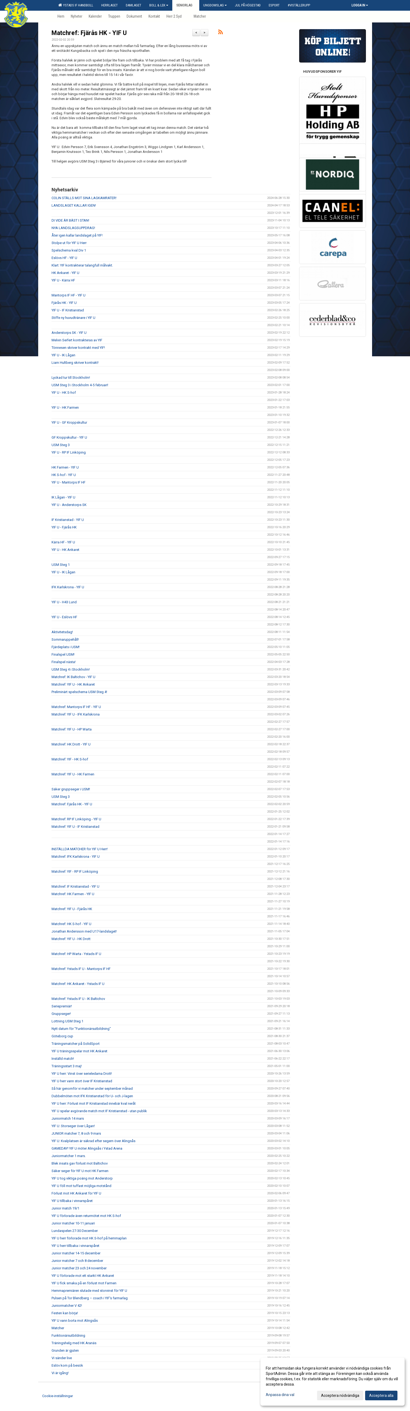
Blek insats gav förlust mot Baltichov (80, 1163)
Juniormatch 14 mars (68, 1118)
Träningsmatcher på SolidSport (76, 1044)
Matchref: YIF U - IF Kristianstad (75, 827)
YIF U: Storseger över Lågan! (73, 1126)
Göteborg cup (62, 1036)
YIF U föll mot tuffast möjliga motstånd (81, 1186)
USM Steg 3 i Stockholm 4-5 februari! (80, 385)
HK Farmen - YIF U (65, 467)
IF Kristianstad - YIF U (68, 520)
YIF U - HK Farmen (65, 407)
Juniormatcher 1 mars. (69, 1156)
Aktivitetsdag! (62, 632)
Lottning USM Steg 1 (67, 1021)
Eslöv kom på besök (67, 1365)
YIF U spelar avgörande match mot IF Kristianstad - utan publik (99, 1111)
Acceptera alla (381, 1395)
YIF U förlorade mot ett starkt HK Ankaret (83, 1276)
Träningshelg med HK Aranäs (74, 1343)
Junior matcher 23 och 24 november (79, 1268)
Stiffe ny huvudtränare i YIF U (73, 318)
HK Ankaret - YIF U (65, 273)
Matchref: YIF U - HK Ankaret (73, 684)
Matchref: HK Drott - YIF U (71, 744)
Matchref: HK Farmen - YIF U (73, 894)
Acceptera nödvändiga (340, 1395)
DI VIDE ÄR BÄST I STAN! (70, 220)
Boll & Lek (158, 5)
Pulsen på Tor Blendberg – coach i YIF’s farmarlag (90, 1298)
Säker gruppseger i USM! (71, 789)
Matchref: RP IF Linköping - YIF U (76, 819)
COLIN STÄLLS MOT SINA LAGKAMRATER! (84, 198)
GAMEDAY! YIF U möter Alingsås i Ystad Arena (87, 1148)
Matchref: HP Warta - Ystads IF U (76, 954)
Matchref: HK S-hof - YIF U (71, 924)
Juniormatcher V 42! (67, 1306)
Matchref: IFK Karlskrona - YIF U (76, 857)
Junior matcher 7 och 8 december (77, 1261)
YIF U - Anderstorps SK (69, 505)
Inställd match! (63, 1059)
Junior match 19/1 (65, 1208)
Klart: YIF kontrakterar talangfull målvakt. (82, 265)
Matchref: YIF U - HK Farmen (73, 774)
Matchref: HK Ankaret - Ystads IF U (78, 984)
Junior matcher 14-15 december (76, 1253)
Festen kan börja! (65, 1313)
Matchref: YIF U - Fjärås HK (72, 909)
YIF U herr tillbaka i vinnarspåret (75, 1246)
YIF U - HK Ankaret (65, 550)
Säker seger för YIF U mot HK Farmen (80, 1171)
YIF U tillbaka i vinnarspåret (72, 1201)
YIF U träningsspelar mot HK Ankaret (79, 1051)
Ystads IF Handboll (75, 5)
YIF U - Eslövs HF (64, 617)
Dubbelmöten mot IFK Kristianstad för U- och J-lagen (92, 1096)
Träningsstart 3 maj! (67, 1066)
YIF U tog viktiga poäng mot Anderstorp (82, 1178)
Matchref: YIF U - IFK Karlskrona (76, 714)
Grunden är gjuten (65, 1350)
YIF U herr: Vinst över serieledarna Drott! (82, 1074)
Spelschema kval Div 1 (69, 250)
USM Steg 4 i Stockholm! (71, 669)
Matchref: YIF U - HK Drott (71, 939)
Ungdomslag (215, 5)
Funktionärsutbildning (68, 1335)
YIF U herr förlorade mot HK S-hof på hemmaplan (89, 1238)
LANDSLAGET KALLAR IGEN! (74, 205)
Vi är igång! (60, 1373)
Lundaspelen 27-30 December (75, 1231)
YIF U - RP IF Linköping (69, 452)
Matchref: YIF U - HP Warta (72, 729)
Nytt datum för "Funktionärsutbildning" (81, 1029)
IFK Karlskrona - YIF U (68, 587)
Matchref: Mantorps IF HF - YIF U (76, 707)
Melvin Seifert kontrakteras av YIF (77, 340)
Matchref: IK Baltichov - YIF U (73, 677)
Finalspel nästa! (64, 662)
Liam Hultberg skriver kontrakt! (75, 363)
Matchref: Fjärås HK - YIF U (89, 33)
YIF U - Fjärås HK (64, 527)
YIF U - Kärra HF (63, 280)
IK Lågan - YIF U (63, 497)
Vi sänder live (62, 1358)
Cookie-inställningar (57, 1396)
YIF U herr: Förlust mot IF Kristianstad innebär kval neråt (94, 1103)
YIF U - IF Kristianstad (68, 310)
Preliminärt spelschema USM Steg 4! (79, 692)
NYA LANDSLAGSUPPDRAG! (73, 228)
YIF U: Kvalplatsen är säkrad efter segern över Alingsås (93, 1141)
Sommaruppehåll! (65, 639)
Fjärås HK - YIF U (64, 303)
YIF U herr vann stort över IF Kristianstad (82, 1081)
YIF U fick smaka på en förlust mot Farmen (84, 1283)
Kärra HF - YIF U (63, 542)
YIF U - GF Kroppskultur (69, 422)
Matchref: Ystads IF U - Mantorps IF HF (81, 969)
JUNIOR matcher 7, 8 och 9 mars (76, 1133)
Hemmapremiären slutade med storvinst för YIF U (89, 1291)
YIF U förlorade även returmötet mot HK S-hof (86, 1216)
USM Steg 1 (61, 565)
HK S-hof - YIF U (64, 475)
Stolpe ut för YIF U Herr (69, 243)
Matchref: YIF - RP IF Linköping (75, 871)
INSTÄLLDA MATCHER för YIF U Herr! (80, 849)
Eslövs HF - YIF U (64, 258)
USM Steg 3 (61, 445)
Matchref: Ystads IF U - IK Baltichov (78, 999)
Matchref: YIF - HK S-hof (70, 759)
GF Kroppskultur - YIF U (69, 437)
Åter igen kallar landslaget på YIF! (77, 235)
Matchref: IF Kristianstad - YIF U (75, 886)
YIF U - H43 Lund (64, 602)
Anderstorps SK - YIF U (69, 333)
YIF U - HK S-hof (64, 393)
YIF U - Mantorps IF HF (68, 482)
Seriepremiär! (62, 1006)
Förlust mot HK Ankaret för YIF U (76, 1193)
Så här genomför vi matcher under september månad (92, 1089)
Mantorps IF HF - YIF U (68, 295)
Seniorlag (185, 5)
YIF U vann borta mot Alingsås (75, 1321)
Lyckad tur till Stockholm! (71, 378)
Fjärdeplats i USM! (66, 647)
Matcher (58, 1328)
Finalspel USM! (63, 654)
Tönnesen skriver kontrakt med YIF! (78, 348)
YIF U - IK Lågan (63, 355)
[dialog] (332, 1382)
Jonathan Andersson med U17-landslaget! (84, 931)
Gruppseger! (61, 1014)
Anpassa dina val (280, 1395)
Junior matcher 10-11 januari (73, 1223)
